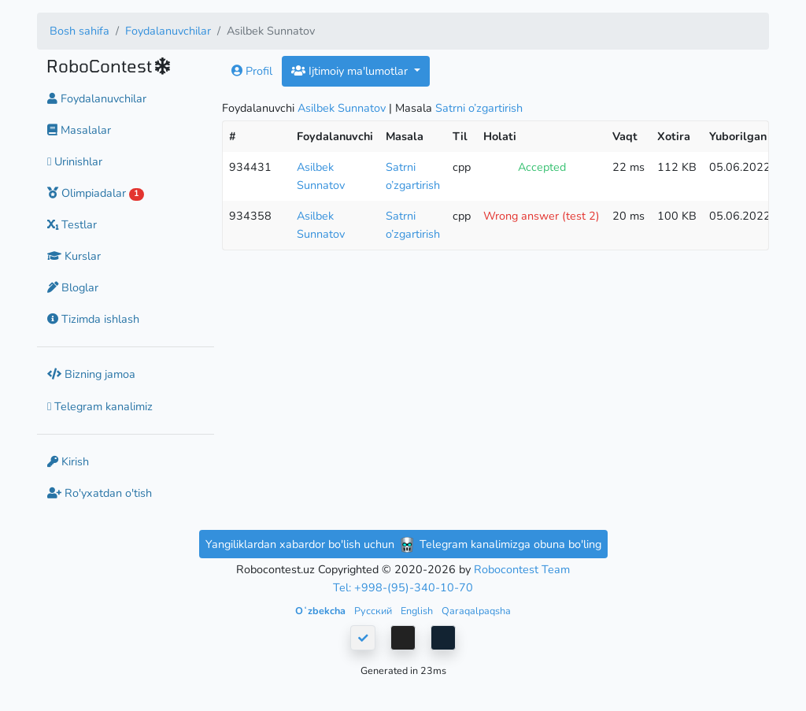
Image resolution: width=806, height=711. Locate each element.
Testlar (72, 224)
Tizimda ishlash (93, 319)
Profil (251, 71)
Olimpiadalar (95, 193)
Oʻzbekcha (321, 610)
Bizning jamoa (91, 374)
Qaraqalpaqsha (476, 610)
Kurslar (74, 256)
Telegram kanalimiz (100, 406)
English (418, 610)
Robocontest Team (522, 569)
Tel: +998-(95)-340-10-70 (403, 587)
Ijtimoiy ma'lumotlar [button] (351, 71)
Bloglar (72, 287)
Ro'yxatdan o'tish (99, 493)
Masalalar (79, 130)
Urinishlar (74, 161)
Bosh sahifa (79, 31)
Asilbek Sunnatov (342, 108)
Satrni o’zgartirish (479, 108)
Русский (374, 610)
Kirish (68, 461)
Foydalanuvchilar (168, 31)
